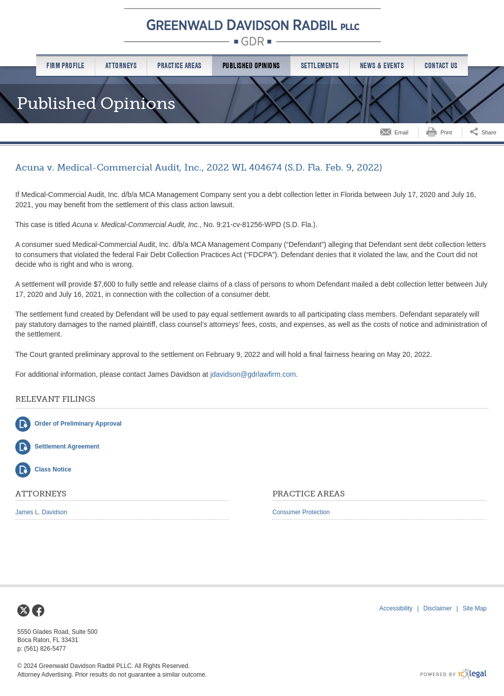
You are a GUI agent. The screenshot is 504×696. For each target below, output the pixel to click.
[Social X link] (23, 610)
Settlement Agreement (67, 446)
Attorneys (120, 66)
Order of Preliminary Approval (78, 423)
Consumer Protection (301, 512)
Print (446, 132)
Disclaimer (438, 608)
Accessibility (395, 608)
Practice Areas (179, 66)
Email (402, 132)
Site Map (475, 608)
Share (489, 132)
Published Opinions (251, 66)
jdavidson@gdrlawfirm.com (253, 374)
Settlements (320, 66)
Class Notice (53, 469)
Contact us (441, 66)
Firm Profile (65, 66)
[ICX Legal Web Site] (453, 674)
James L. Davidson (41, 512)
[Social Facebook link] (38, 610)
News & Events (382, 66)
